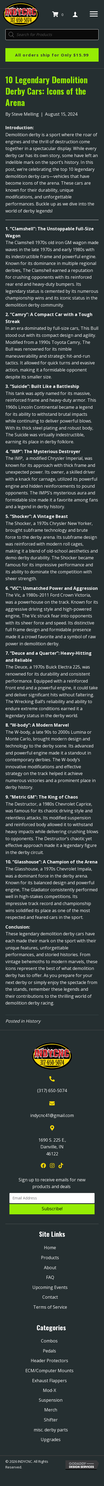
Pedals (49, 1351)
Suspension (51, 1400)
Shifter (51, 1420)
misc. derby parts (51, 1430)
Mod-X (49, 1390)
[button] (52, 1209)
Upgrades (51, 1439)
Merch (50, 1410)
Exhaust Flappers (49, 1381)
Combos (49, 1341)
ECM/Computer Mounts (49, 1371)
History (33, 1021)
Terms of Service (50, 1307)
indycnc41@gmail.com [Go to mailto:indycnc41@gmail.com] (52, 1115)
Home (50, 1248)
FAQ (50, 1277)
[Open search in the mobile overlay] (52, 34)
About (50, 1268)
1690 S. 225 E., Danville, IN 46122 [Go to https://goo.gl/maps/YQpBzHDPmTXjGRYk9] (52, 1147)
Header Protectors (49, 1361)
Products (50, 1258)
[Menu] (94, 14)
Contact (50, 1297)
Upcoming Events (50, 1287)
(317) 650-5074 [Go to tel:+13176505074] (52, 1090)
